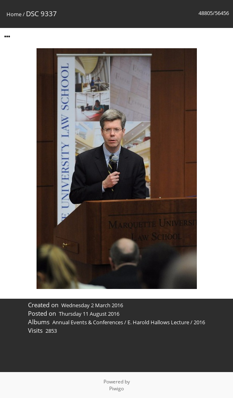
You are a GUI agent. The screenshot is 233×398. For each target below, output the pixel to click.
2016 (199, 322)
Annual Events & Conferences (87, 322)
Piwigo (116, 388)
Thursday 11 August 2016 (89, 313)
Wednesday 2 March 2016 (92, 305)
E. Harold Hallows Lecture (158, 322)
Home (14, 14)
